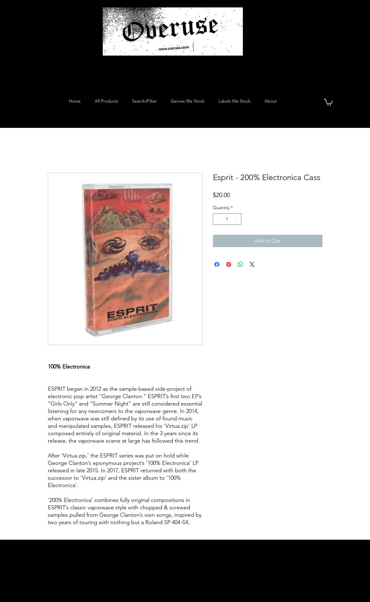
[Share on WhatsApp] (240, 264)
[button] (328, 102)
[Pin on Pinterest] (228, 264)
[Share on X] (252, 264)
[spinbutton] (227, 219)
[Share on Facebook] (217, 264)
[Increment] (236, 219)
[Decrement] (218, 219)
